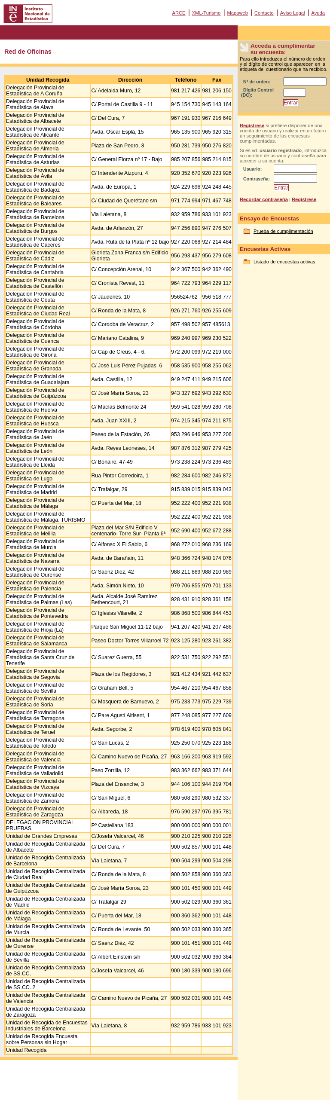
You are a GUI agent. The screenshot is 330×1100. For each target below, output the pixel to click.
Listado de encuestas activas (284, 261)
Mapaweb (237, 12)
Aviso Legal (292, 12)
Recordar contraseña (264, 199)
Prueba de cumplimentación (283, 231)
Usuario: (252, 168)
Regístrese (252, 125)
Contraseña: (256, 178)
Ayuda (318, 12)
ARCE (178, 12)
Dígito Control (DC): (257, 92)
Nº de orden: (256, 81)
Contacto (264, 12)
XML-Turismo (206, 12)
